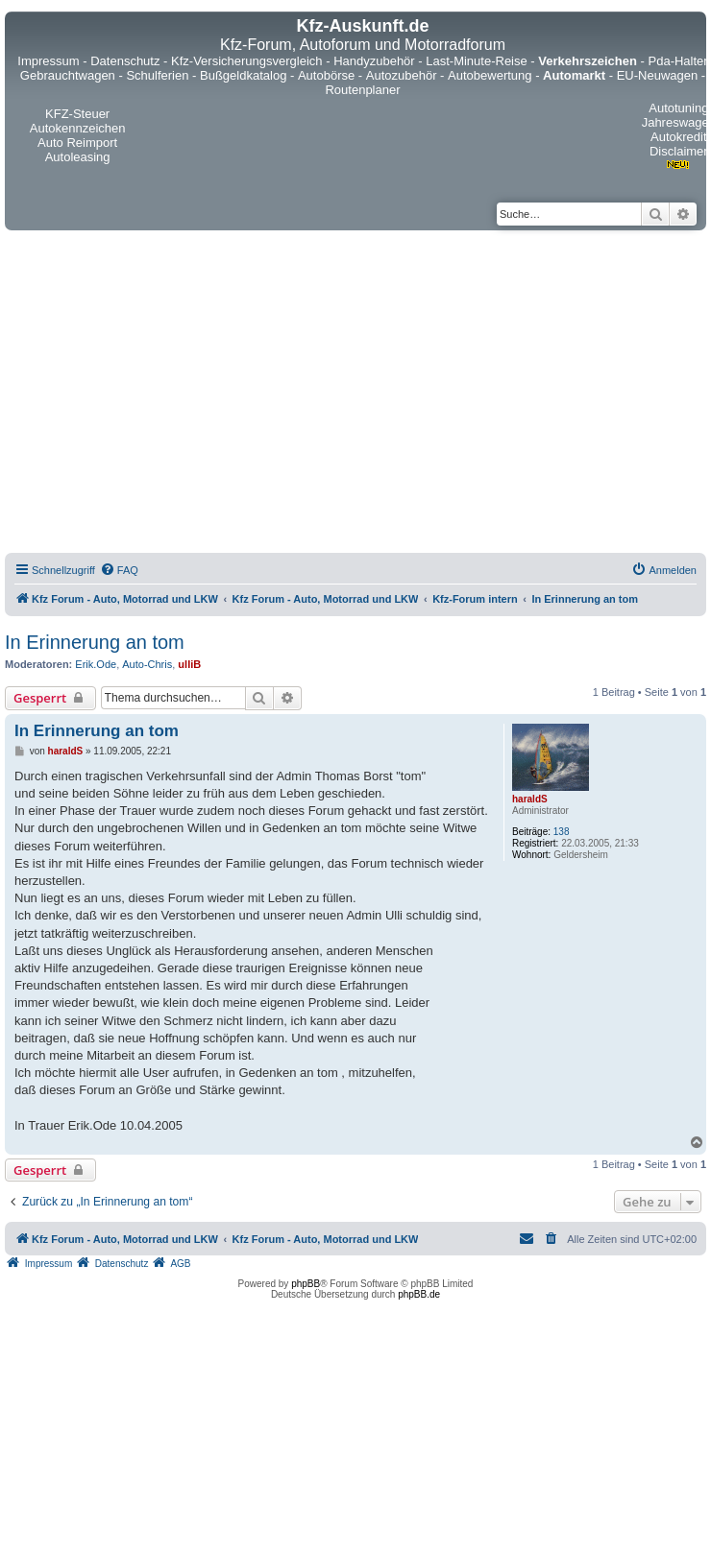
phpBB (305, 1283)
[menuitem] (119, 570)
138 (561, 831)
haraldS (530, 799)
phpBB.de (419, 1294)
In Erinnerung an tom (94, 642)
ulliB (189, 664)
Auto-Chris (147, 664)
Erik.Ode (95, 664)
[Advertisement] (180, 394)
